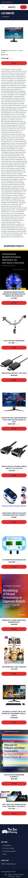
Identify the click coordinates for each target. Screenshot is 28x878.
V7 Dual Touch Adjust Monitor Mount (14, 340)
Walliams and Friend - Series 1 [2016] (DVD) (14, 667)
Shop (23, 7)
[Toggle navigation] (3, 7)
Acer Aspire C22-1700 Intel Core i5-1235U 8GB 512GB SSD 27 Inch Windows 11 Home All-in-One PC (14, 713)
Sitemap (18, 876)
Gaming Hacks (7, 845)
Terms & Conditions (18, 874)
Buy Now (14, 63)
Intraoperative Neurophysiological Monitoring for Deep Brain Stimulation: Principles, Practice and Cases (14, 294)
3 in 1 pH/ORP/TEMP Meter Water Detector (14, 560)
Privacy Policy (11, 876)
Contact (10, 874)
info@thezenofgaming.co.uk (7, 2)
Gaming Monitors (12, 50)
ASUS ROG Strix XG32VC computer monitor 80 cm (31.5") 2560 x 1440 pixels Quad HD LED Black (14, 420)
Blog (5, 854)
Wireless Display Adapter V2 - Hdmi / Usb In (14, 373)
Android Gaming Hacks (10, 851)
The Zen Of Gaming (9, 848)
